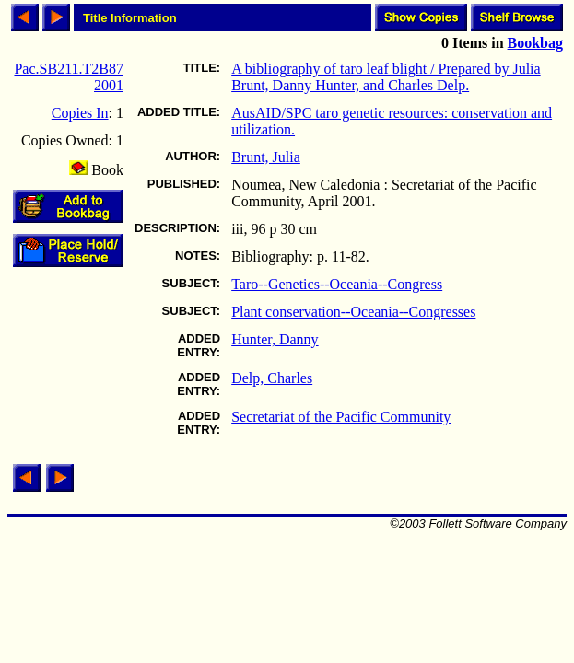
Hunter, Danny (274, 339)
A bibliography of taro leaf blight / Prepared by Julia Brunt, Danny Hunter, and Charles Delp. (385, 77)
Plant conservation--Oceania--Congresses (353, 312)
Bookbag (535, 43)
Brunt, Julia (265, 157)
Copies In (80, 113)
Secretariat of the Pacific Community (341, 417)
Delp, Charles (271, 378)
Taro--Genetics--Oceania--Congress (336, 284)
